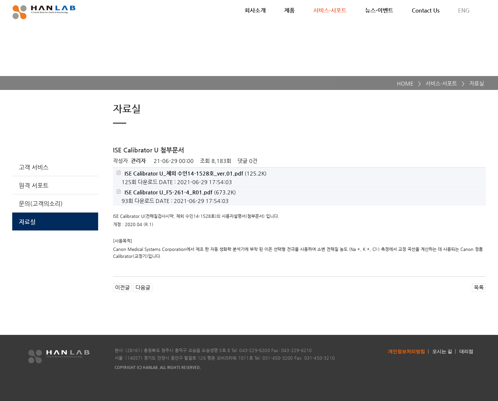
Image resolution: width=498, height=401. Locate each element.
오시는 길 (442, 351)
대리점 (466, 351)
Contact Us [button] (426, 10)
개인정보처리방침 (406, 351)
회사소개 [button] (255, 10)
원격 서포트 (34, 185)
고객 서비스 (34, 167)
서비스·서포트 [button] (330, 10)
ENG (464, 10)
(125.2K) (191, 173)
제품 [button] (289, 10)
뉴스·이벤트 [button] (379, 10)
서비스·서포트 (441, 83)
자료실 (27, 221)
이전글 (122, 287)
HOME (405, 83)
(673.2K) (176, 192)
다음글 (142, 287)
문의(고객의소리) (41, 203)
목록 (479, 287)
